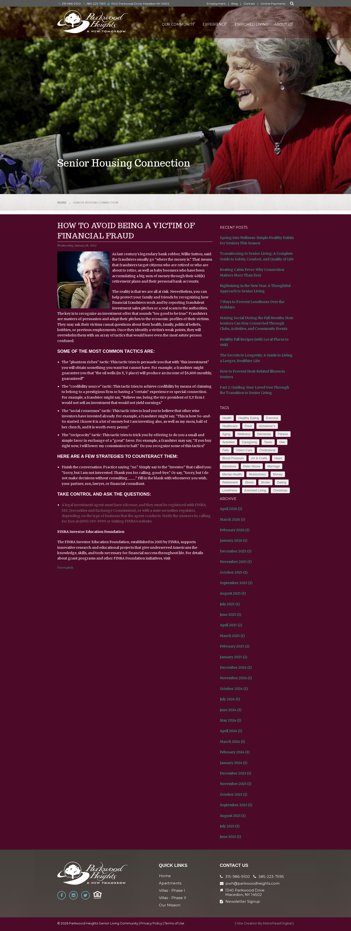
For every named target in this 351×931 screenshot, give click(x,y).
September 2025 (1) (236, 583)
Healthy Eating (248, 418)
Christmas (280, 490)
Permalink (65, 567)
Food (248, 426)
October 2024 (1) (234, 688)
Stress (249, 482)
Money (278, 474)
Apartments (170, 883)
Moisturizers (257, 474)
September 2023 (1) (236, 805)
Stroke (265, 482)
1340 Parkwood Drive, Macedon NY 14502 (140, 3)
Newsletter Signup (240, 901)
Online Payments (273, 3)
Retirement (230, 482)
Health (227, 418)
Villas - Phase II (172, 897)
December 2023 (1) (235, 773)
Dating (281, 482)
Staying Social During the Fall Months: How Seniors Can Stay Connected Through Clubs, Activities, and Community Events (256, 323)
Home (61, 202)
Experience (205, 23)
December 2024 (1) (236, 667)
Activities (228, 442)
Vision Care (244, 450)
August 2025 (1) (233, 593)
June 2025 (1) (230, 614)
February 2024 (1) (235, 752)
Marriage (273, 466)
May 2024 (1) (230, 720)
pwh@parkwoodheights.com (252, 883)
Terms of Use (174, 923)
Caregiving (249, 442)
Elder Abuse (251, 466)
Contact (249, 3)
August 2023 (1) (233, 815)
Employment (216, 3)
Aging (226, 434)
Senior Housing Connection (95, 202)
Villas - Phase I (172, 890)
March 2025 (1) (232, 636)
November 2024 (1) (236, 678)
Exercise (272, 418)
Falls (225, 450)
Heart (278, 458)
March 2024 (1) (232, 741)
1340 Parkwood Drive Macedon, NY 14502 (244, 892)
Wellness (243, 434)
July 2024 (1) (230, 699)
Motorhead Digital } (278, 923)
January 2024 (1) (233, 763)
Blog (234, 3)
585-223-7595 (94, 3)
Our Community (165, 23)
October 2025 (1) (234, 572)
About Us (279, 23)
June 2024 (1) (231, 710)
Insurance (229, 466)
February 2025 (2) (235, 646)
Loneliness (229, 490)
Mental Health (232, 474)
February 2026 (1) (235, 530)
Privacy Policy (151, 923)
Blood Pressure (233, 458)
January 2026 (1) (233, 540)
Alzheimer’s (267, 426)
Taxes (268, 442)
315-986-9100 (69, 3)
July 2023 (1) (230, 826)
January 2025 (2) (233, 657)
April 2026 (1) (231, 509)
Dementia (264, 434)
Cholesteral (267, 450)
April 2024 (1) (231, 731)
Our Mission (169, 905)
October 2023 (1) (233, 794)
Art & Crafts (259, 458)
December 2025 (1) (236, 551)
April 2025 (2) (231, 625)
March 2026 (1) (232, 519)
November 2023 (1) (236, 784)
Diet (282, 442)
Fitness (283, 434)
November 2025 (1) (236, 561)
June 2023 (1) (230, 836)
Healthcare (230, 426)
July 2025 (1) (230, 604)
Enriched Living (246, 23)
